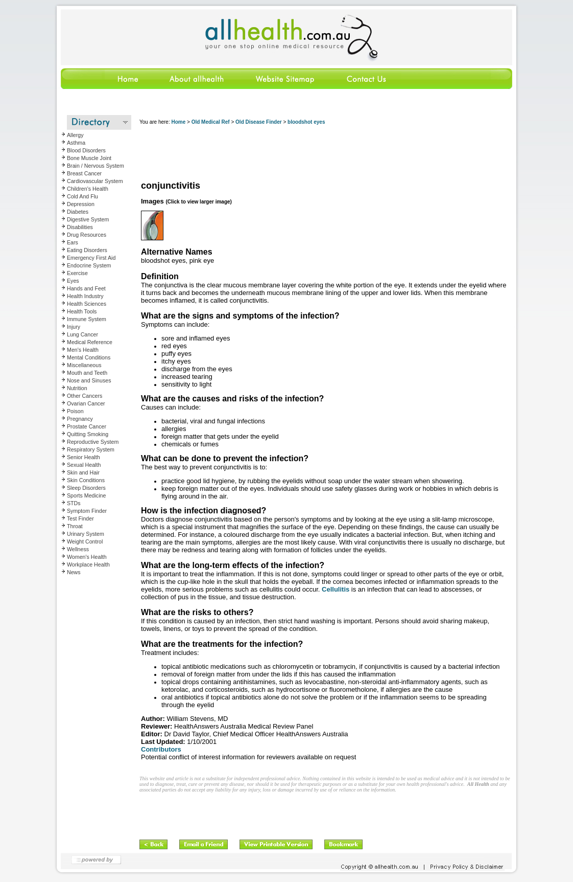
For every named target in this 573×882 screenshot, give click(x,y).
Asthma (76, 143)
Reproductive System (92, 442)
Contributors (161, 749)
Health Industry (85, 296)
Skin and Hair (83, 472)
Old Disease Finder (258, 122)
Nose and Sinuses (89, 380)
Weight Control (85, 541)
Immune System (86, 319)
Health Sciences (86, 304)
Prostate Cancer (86, 426)
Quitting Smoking (87, 434)
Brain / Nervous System (95, 166)
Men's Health (83, 350)
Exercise (77, 273)
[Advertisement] (325, 153)
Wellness (78, 549)
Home (178, 122)
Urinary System (85, 534)
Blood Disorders (86, 150)
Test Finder (80, 518)
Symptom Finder (87, 511)
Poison (75, 411)
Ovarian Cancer (86, 403)
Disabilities (80, 227)
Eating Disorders (87, 250)
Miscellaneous (84, 365)
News (74, 572)
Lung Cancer (82, 334)
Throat (75, 526)
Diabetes (77, 212)
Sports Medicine (86, 495)
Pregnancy (80, 419)
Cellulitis (335, 589)
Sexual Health (84, 465)
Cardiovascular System (95, 181)
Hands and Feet (86, 288)
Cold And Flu (82, 196)
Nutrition (77, 388)
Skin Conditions (86, 480)
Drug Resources (86, 235)
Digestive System (88, 219)
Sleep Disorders (86, 488)
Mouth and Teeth (87, 373)
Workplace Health (88, 564)
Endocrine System (89, 265)
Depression (80, 204)
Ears (72, 242)
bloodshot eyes (306, 122)
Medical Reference (89, 342)
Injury (73, 327)
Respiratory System (90, 449)
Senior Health (83, 457)
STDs (74, 503)
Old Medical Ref (211, 122)
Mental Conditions (88, 357)
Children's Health (87, 189)
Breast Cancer (84, 173)
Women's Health (87, 557)
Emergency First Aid (91, 258)
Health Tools (82, 311)
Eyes (73, 281)
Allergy (75, 135)
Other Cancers (84, 396)
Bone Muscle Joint (89, 158)
